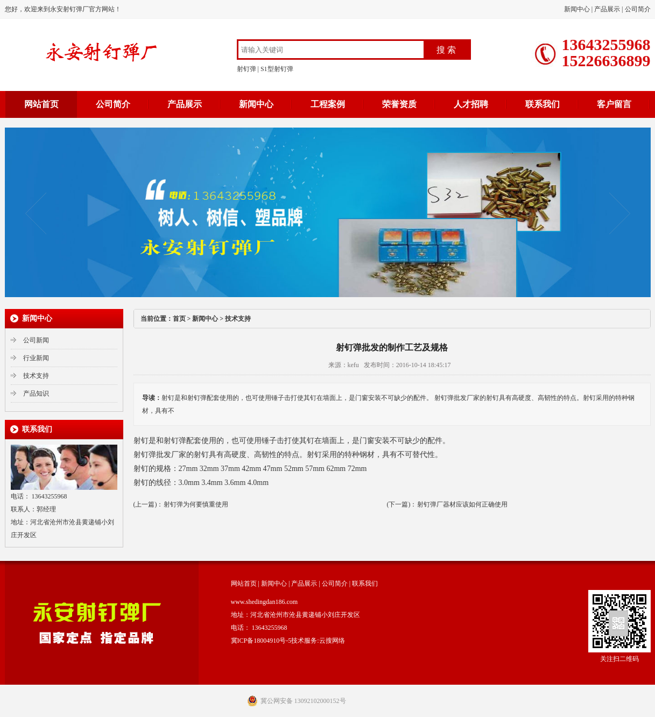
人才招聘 (471, 104)
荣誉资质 (399, 104)
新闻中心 (577, 9)
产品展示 (607, 9)
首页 (179, 318)
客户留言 (614, 104)
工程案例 (328, 104)
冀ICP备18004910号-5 (261, 640)
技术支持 (36, 375)
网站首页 (41, 104)
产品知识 (36, 393)
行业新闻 (36, 358)
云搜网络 (332, 640)
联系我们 (542, 104)
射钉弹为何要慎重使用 (196, 504)
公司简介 (638, 9)
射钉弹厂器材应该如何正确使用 (462, 504)
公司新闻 (36, 340)
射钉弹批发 (152, 455)
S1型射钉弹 (276, 69)
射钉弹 (246, 69)
